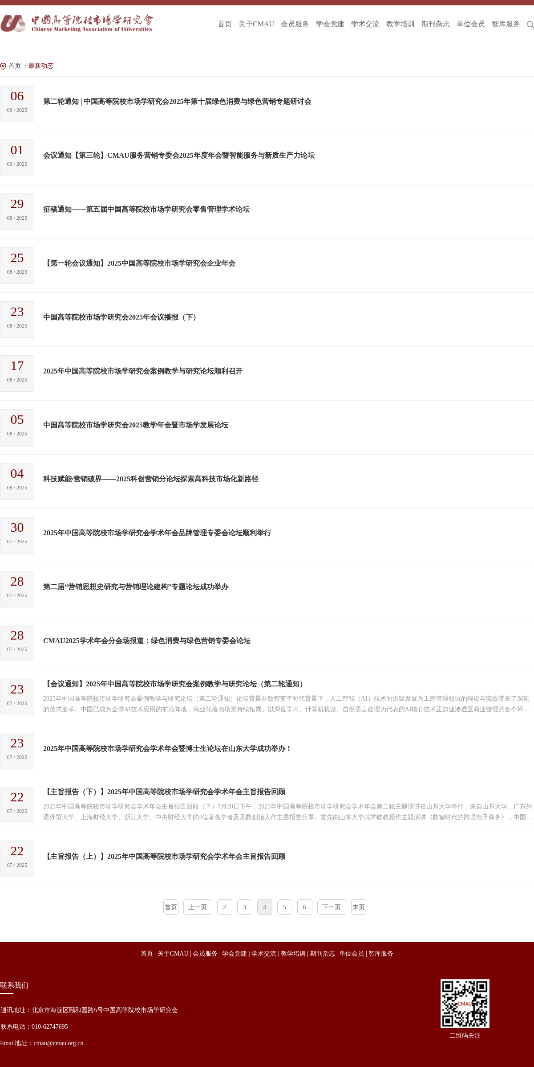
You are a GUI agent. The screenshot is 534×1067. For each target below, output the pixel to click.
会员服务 (295, 16)
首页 (225, 16)
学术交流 (365, 16)
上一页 (197, 907)
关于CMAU (256, 16)
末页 (358, 907)
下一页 (331, 907)
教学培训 (400, 16)
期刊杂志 (435, 16)
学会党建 (330, 16)
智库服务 (506, 16)
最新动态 (40, 65)
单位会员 (471, 16)
